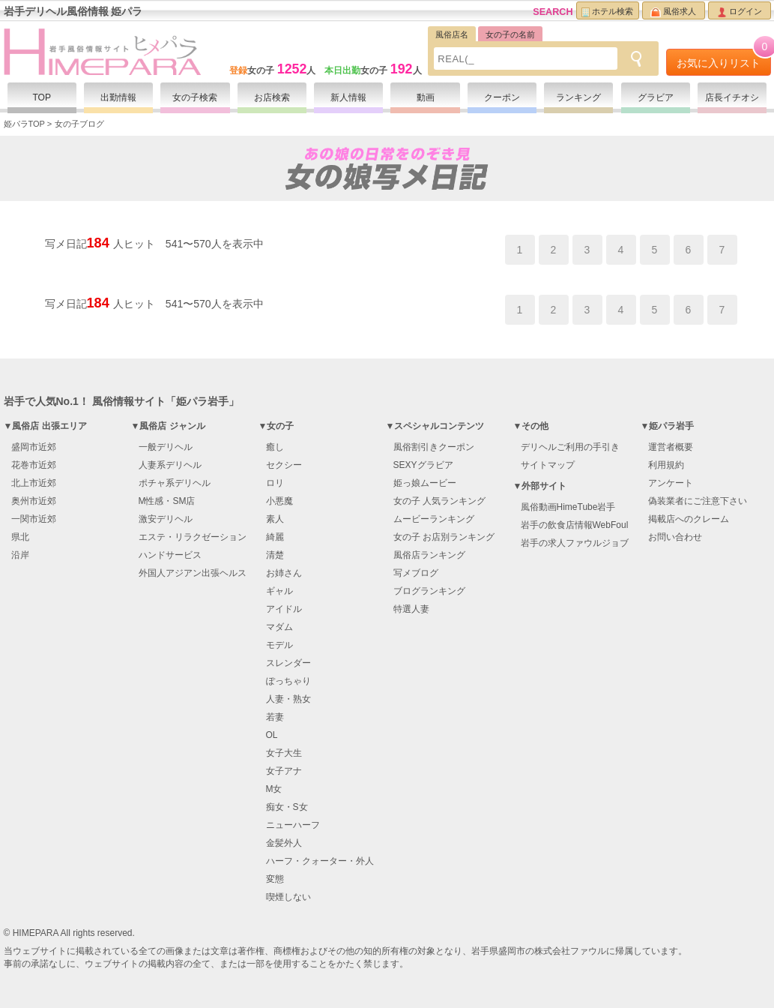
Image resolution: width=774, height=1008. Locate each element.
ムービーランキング (433, 519)
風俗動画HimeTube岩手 (568, 507)
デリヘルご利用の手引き (570, 447)
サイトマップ (548, 465)
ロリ (275, 483)
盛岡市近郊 (33, 447)
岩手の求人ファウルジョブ (575, 543)
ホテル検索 (607, 12)
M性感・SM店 (167, 501)
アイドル (284, 609)
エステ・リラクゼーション (193, 537)
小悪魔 (279, 501)
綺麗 (275, 537)
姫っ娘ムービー (424, 483)
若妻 (275, 717)
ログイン (739, 12)
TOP (41, 97)
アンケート (670, 483)
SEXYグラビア (423, 465)
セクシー (284, 465)
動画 (426, 97)
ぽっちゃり (288, 681)
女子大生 (284, 753)
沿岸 (20, 555)
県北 (20, 537)
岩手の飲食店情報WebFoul (575, 525)
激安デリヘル (166, 519)
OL (272, 735)
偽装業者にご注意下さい (697, 501)
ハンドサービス (170, 555)
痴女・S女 (287, 807)
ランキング (578, 97)
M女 (274, 789)
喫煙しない (288, 897)
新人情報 (348, 97)
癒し (275, 447)
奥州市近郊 (33, 501)
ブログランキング (429, 591)
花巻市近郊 (33, 465)
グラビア (656, 97)
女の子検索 (194, 97)
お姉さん (284, 573)
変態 (275, 879)
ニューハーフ (293, 825)
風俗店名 (451, 34)
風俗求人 (673, 12)
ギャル (279, 591)
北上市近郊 (33, 483)
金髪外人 (284, 843)
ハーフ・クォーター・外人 (320, 861)
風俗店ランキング (429, 555)
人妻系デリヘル (170, 465)
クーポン (502, 97)
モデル (279, 645)
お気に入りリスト (724, 59)
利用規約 (666, 465)
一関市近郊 (33, 519)
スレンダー (288, 663)
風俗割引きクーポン (433, 447)
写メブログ (415, 573)
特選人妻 (411, 609)
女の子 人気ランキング (439, 501)
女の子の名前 (510, 34)
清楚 (275, 555)
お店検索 (272, 97)
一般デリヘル (166, 447)
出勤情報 (118, 97)
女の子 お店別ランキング (444, 537)
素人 (275, 519)
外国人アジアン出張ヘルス (193, 573)
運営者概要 (670, 447)
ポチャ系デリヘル (175, 483)
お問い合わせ (675, 537)
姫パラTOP (24, 123)
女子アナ (284, 771)
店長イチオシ (732, 97)
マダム (279, 627)
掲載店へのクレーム (688, 519)
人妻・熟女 (288, 699)
